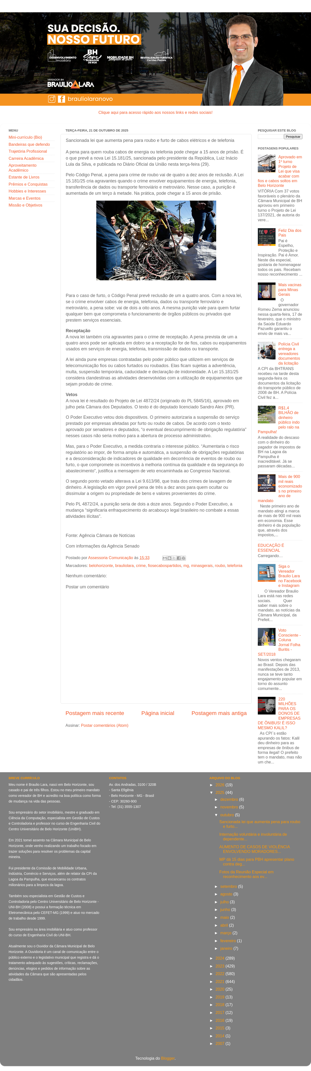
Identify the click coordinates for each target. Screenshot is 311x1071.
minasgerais (202, 565)
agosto (226, 894)
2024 (220, 958)
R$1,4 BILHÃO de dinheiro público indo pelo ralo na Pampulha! (279, 420)
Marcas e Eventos (25, 198)
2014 (220, 1036)
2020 (220, 989)
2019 (220, 997)
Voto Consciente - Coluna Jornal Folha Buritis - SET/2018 (279, 642)
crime (141, 565)
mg (186, 565)
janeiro (226, 948)
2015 (220, 1028)
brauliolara (124, 565)
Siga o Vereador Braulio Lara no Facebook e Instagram (289, 576)
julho (225, 902)
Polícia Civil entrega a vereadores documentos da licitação (289, 353)
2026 (220, 785)
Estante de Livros (24, 177)
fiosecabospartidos (164, 565)
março (226, 933)
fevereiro (228, 940)
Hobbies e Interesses (27, 191)
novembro (229, 807)
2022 (220, 973)
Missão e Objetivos (25, 205)
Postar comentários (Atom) (105, 725)
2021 (220, 981)
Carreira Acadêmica (26, 158)
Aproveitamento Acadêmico (22, 167)
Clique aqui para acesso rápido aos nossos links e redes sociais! (155, 112)
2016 (220, 1020)
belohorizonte (101, 565)
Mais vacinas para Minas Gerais (289, 290)
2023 (220, 966)
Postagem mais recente (94, 713)
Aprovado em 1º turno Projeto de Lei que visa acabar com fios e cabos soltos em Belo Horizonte (280, 171)
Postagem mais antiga (219, 713)
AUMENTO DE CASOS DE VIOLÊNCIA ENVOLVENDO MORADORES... (254, 849)
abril (224, 925)
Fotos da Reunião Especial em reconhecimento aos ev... (246, 874)
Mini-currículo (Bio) (25, 137)
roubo (220, 565)
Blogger (168, 1058)
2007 (220, 1043)
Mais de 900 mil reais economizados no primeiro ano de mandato (280, 488)
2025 (220, 792)
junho (225, 909)
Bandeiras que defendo (29, 144)
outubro (227, 815)
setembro (229, 886)
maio (225, 917)
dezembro (229, 799)
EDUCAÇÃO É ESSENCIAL (271, 547)
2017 (220, 1012)
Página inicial (157, 713)
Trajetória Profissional (28, 151)
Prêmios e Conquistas (28, 184)
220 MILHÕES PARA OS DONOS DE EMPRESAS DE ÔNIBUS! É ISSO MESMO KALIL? (279, 713)
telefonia (234, 565)
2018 (220, 1004)
